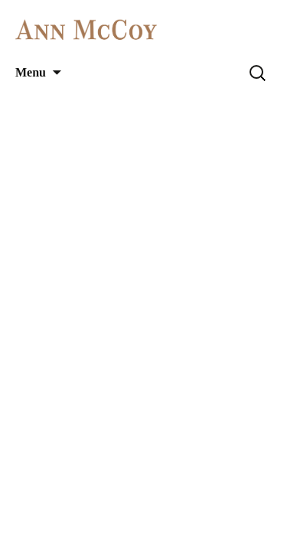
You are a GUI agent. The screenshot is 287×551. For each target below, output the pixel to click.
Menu (30, 72)
